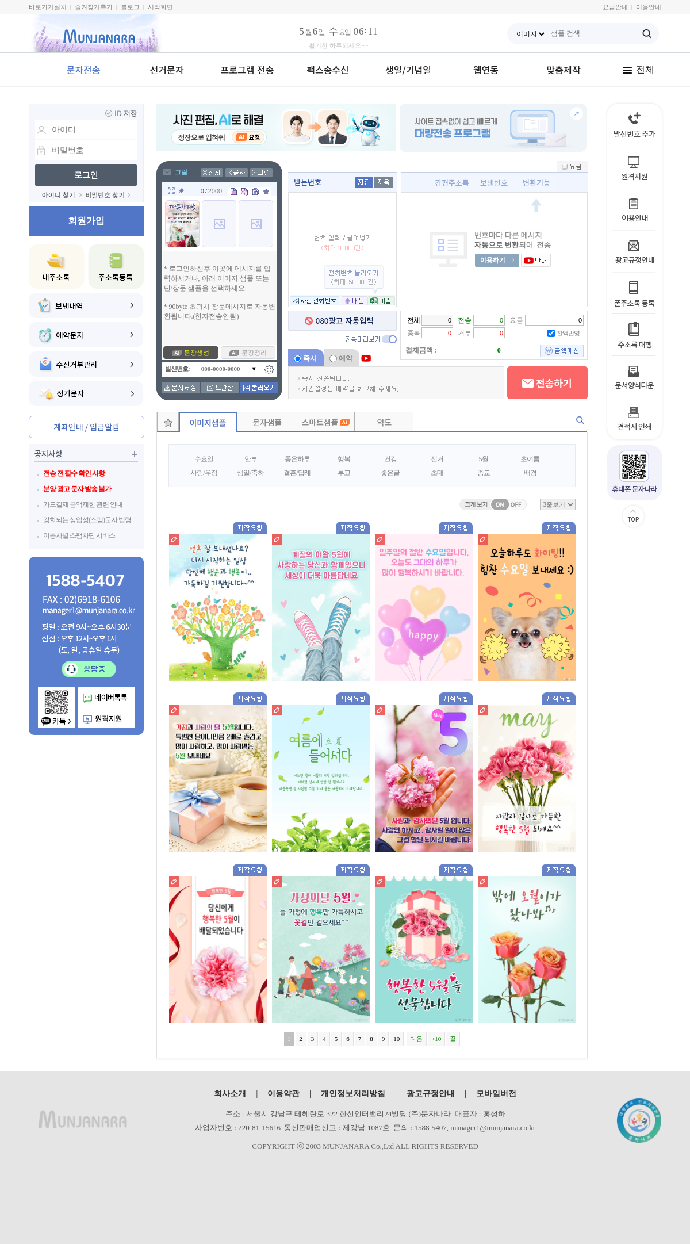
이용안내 (648, 6)
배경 (530, 473)
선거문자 (167, 69)
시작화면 (160, 6)
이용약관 (283, 1093)
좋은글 (390, 473)
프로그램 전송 (247, 69)
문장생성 (196, 352)
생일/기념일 (408, 69)
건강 (390, 459)
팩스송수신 (327, 69)
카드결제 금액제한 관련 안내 (82, 504)
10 (396, 1038)
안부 (250, 459)
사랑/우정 (203, 473)
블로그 (130, 6)
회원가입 (86, 220)
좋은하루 (297, 459)
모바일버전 (496, 1093)
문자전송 (84, 69)
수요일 (203, 459)
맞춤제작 (564, 69)
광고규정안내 (431, 1093)
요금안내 (615, 6)
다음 (416, 1038)
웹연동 (486, 69)
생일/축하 (250, 473)
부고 (344, 473)
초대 (437, 473)
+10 (436, 1038)
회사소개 (230, 1093)
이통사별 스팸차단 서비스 (79, 535)
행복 (344, 459)
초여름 (529, 459)
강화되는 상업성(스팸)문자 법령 (87, 520)
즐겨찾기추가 (94, 6)
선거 (437, 459)
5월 (483, 459)
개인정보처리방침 (353, 1093)
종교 (483, 473)
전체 (638, 69)
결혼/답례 (296, 473)
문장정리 (254, 352)
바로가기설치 (48, 6)
